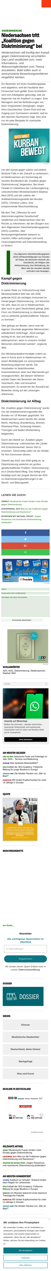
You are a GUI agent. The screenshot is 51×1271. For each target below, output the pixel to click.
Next (40, 1114)
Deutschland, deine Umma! (25, 1049)
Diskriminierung (21, 671)
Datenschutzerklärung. (29, 970)
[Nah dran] (49, 1219)
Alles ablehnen (25, 1265)
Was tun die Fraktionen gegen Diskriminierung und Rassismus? (24, 510)
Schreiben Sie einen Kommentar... (25, 606)
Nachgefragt (25, 1061)
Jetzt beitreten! (26, 739)
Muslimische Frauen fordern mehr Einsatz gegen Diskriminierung (24, 503)
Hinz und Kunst (25, 1073)
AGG (10, 671)
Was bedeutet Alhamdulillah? (20, 763)
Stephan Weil (9, 673)
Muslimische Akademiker (25, 1037)
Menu (46, 3)
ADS (5, 671)
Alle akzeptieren (25, 1250)
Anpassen (25, 1258)
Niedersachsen (38, 671)
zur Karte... (8, 925)
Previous (9, 1114)
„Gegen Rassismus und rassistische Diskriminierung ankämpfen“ (21, 519)
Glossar (25, 1025)
